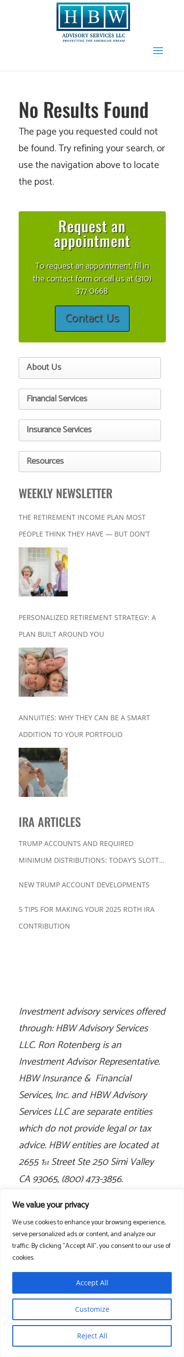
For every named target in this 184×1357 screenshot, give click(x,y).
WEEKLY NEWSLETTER (65, 493)
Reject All (92, 1335)
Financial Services (56, 399)
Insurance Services (59, 430)
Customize (92, 1309)
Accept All (92, 1282)
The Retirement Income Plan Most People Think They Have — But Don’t (84, 525)
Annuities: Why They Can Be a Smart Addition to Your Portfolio (84, 726)
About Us (43, 367)
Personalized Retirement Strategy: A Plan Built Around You (87, 626)
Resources (45, 461)
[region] (92, 1273)
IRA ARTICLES (50, 821)
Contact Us (92, 318)
